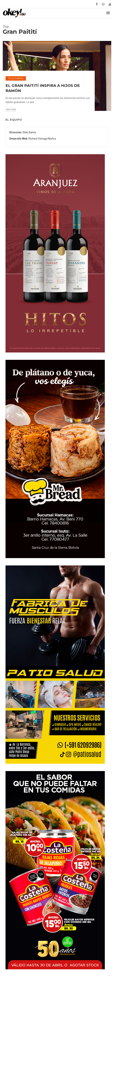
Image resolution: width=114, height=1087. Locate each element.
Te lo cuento (15, 85)
